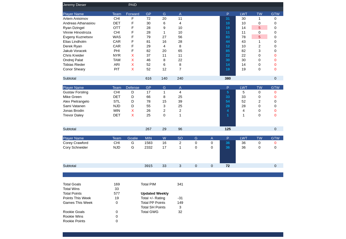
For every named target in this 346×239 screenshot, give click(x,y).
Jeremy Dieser (74, 5)
